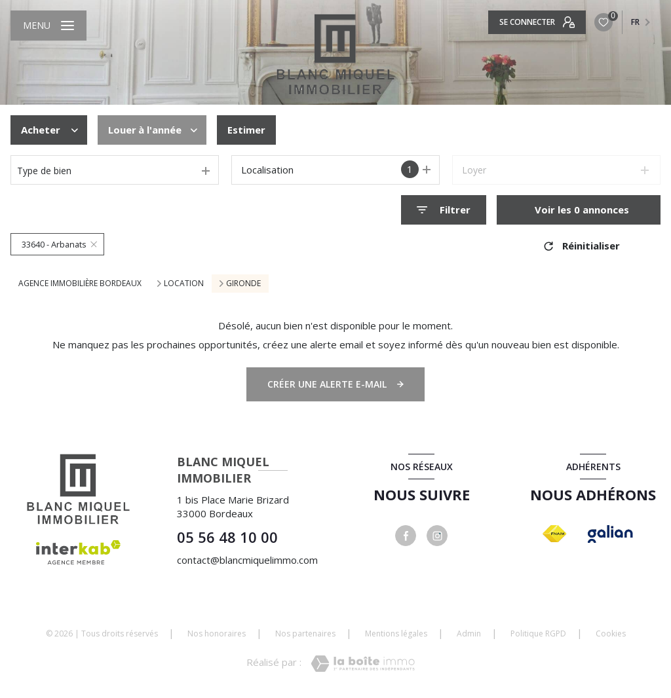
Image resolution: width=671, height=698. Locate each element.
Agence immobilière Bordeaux (80, 283)
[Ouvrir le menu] (48, 25)
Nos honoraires (216, 633)
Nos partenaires (305, 633)
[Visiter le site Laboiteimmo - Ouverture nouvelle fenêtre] (362, 663)
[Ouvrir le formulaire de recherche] (443, 210)
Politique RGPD (538, 633)
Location (184, 283)
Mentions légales (396, 633)
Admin (469, 633)
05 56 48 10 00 (227, 537)
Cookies (611, 633)
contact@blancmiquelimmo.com (247, 559)
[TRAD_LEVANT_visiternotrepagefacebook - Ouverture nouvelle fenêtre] (405, 535)
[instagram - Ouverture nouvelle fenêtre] (437, 535)
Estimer (246, 129)
